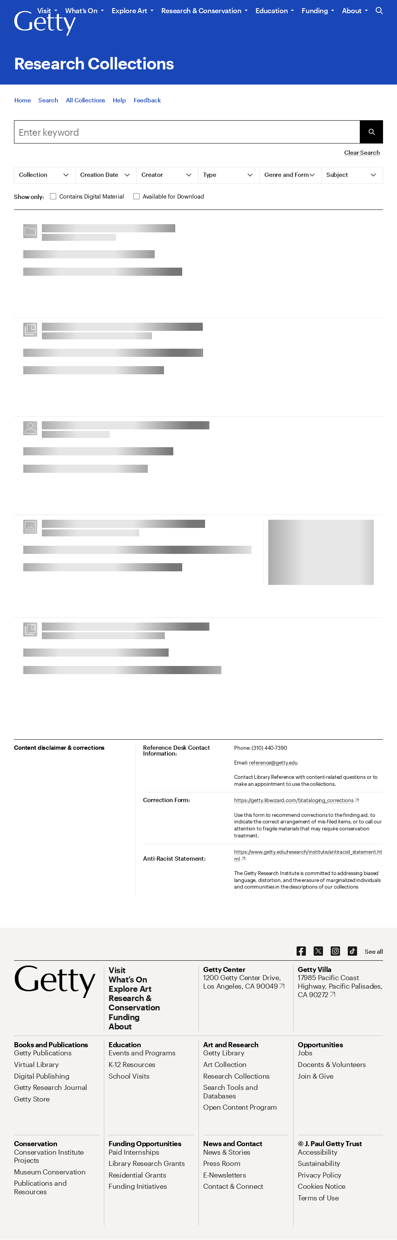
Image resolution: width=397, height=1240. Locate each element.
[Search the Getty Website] (379, 11)
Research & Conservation (201, 10)
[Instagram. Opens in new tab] (335, 951)
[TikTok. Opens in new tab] (352, 951)
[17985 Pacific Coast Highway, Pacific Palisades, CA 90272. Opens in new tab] (340, 986)
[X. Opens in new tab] (318, 951)
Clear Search (362, 152)
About (352, 10)
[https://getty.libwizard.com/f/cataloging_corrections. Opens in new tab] (296, 800)
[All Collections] (85, 100)
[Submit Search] (371, 132)
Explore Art (129, 10)
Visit (44, 10)
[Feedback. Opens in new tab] (147, 100)
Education (271, 10)
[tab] (45, 175)
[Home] (22, 100)
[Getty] (45, 23)
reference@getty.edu (273, 762)
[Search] (48, 100)
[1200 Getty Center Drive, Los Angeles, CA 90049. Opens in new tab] (245, 982)
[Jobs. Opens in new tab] (305, 1052)
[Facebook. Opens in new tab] (301, 951)
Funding (315, 10)
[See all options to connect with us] (374, 952)
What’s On (81, 10)
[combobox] (187, 132)
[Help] (119, 100)
